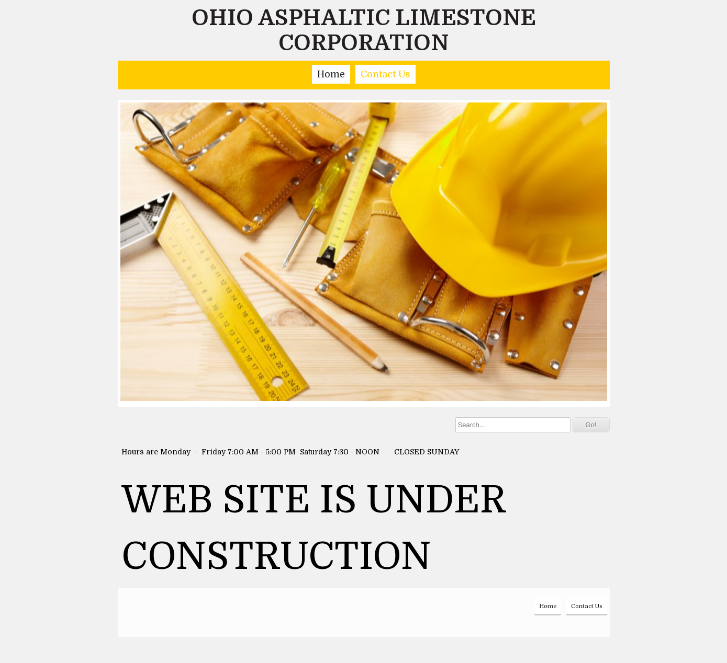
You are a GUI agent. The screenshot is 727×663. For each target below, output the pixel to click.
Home (331, 74)
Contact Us (385, 74)
